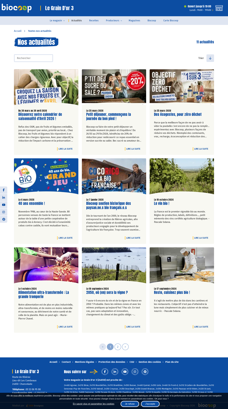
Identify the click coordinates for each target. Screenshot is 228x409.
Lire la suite (66, 148)
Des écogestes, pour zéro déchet (178, 114)
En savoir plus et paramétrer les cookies (93, 404)
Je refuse (130, 404)
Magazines (134, 20)
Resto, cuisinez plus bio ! (172, 292)
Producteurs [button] (112, 20)
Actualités (76, 20)
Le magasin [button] (56, 20)
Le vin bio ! (161, 203)
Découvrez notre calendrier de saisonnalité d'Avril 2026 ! (40, 116)
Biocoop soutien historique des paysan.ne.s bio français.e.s (108, 205)
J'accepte (150, 404)
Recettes (94, 20)
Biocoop (151, 20)
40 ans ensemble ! (31, 203)
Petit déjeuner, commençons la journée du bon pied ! (108, 116)
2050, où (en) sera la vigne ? (107, 292)
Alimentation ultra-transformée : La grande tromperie (43, 294)
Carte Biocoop (170, 20)
